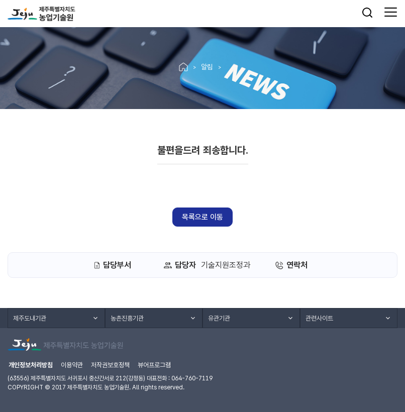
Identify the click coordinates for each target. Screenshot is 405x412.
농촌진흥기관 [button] (127, 318)
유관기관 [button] (219, 318)
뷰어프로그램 (154, 365)
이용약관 (72, 365)
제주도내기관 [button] (29, 318)
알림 (207, 67)
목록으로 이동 (202, 217)
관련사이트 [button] (319, 318)
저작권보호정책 (110, 365)
